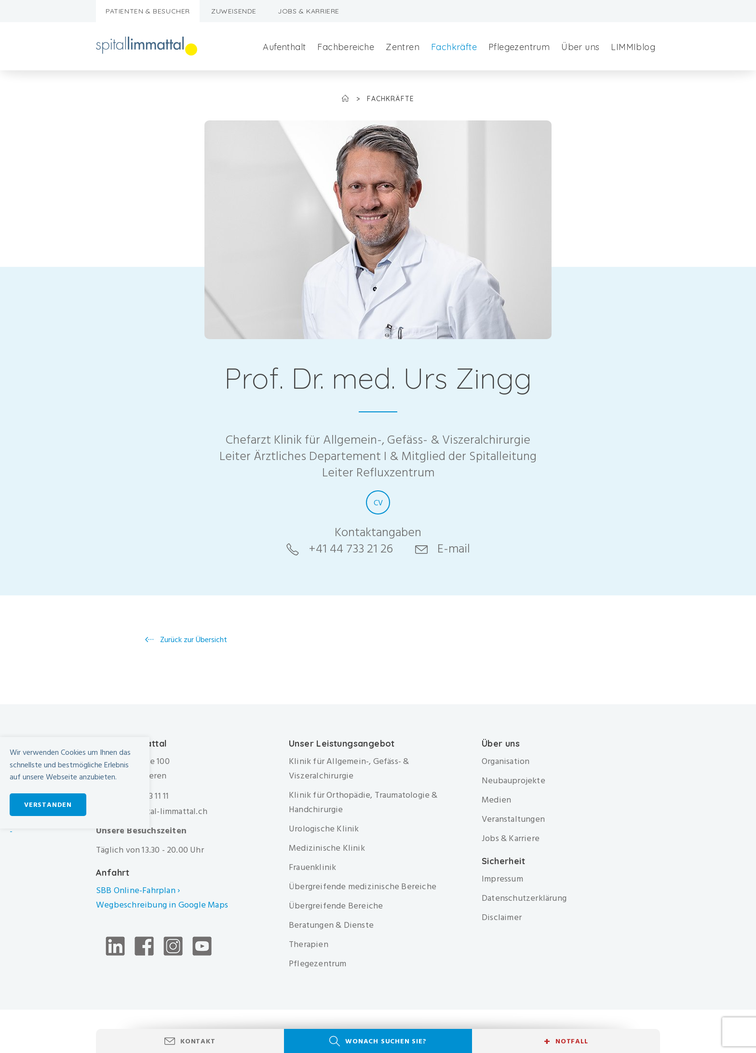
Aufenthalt (284, 47)
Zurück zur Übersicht (192, 639)
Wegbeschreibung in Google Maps (163, 905)
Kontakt (198, 1041)
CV (378, 503)
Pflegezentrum (519, 47)
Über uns (580, 47)
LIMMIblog (633, 47)
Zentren (402, 47)
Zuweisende (233, 11)
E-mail (453, 549)
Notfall (566, 1041)
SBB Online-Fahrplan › (138, 890)
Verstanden (48, 804)
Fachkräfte (454, 47)
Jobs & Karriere (308, 11)
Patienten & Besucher (148, 11)
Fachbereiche (345, 47)
